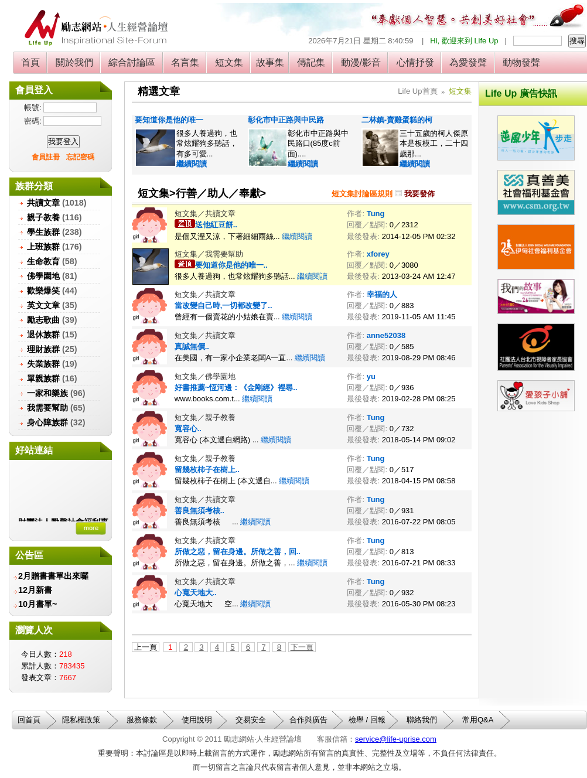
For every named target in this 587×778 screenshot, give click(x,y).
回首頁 (29, 719)
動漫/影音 (360, 62)
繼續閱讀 (191, 163)
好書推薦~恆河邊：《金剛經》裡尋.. (236, 387)
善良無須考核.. (199, 510)
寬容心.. (188, 428)
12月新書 (35, 590)
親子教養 (43, 217)
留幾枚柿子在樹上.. (207, 469)
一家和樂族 (47, 393)
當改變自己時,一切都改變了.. (223, 305)
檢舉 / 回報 (367, 719)
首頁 (30, 62)
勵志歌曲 (43, 320)
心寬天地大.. (196, 592)
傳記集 (311, 62)
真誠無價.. (192, 346)
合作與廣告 (308, 719)
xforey (378, 254)
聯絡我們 (422, 719)
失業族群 (43, 363)
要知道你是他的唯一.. (231, 265)
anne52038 (386, 335)
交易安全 (251, 719)
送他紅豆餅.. (216, 224)
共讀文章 (43, 202)
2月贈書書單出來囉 (53, 576)
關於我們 (74, 62)
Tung (376, 213)
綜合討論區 (132, 62)
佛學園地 (43, 276)
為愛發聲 (468, 62)
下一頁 (302, 647)
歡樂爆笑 (43, 290)
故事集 (270, 62)
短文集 (229, 62)
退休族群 (43, 334)
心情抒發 (415, 62)
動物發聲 (521, 62)
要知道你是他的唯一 (169, 119)
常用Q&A (477, 719)
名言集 (185, 62)
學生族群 (43, 232)
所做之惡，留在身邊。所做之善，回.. (238, 551)
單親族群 (43, 378)
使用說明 (197, 719)
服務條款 (142, 719)
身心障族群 (47, 422)
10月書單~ (37, 604)
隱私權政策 (81, 719)
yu (371, 376)
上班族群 (43, 246)
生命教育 (43, 261)
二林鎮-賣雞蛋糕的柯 (396, 119)
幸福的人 (382, 294)
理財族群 (43, 349)
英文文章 (43, 305)
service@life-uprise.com (395, 739)
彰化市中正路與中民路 (286, 119)
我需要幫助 (47, 407)
